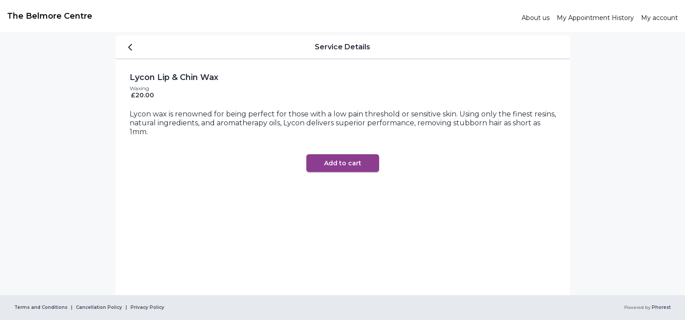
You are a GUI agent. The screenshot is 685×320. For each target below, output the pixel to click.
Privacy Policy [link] (147, 307)
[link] (261, 16)
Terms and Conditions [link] (40, 307)
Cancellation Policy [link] (99, 307)
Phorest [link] (660, 307)
